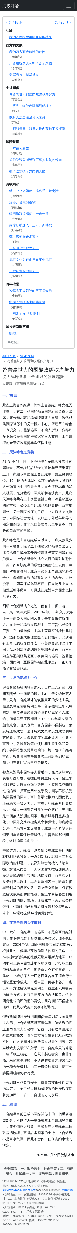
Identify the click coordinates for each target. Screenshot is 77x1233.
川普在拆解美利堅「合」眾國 (30, 63)
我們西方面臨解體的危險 (27, 51)
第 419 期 (27, 356)
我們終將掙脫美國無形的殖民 (30, 37)
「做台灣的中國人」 (24, 271)
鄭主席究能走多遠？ (24, 236)
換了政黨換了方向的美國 (27, 171)
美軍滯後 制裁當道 (24, 74)
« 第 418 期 (14, 22)
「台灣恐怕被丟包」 (24, 248)
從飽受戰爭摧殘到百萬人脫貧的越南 (35, 159)
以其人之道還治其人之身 (27, 117)
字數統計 (13, 342)
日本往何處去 (19, 148)
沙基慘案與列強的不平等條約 (30, 290)
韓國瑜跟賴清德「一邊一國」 (30, 213)
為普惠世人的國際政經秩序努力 (32, 94)
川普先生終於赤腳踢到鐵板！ (30, 105)
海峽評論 (10, 5)
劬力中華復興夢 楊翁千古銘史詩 (34, 191)
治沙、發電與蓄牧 (22, 202)
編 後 (13, 333)
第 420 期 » (63, 22)
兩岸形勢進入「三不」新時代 (30, 225)
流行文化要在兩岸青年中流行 (30, 259)
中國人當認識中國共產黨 (27, 302)
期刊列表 (9, 356)
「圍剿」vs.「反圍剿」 (26, 313)
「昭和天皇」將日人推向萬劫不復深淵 (37, 128)
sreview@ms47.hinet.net (19, 1190)
